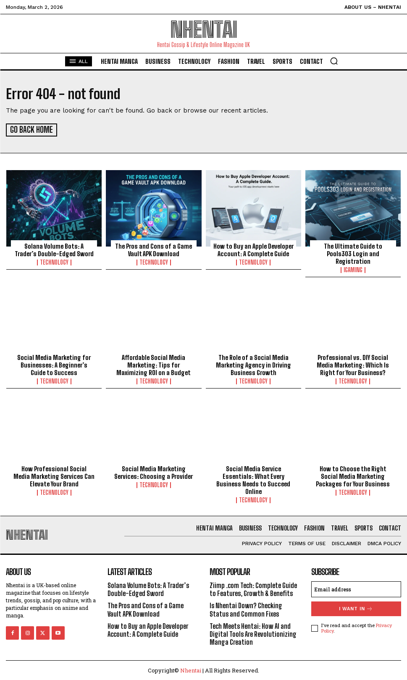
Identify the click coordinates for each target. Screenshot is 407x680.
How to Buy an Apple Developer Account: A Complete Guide (253, 249)
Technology (54, 262)
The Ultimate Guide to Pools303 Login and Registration (353, 253)
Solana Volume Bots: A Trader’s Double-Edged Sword (54, 249)
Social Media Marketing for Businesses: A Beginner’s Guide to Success (54, 364)
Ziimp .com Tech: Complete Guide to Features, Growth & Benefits (253, 588)
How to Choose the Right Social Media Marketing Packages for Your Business (353, 475)
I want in (356, 608)
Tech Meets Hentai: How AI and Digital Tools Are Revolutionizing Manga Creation (253, 633)
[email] (356, 588)
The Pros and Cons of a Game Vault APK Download (153, 249)
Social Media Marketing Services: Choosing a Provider (153, 471)
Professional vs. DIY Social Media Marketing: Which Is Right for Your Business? (353, 364)
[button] (334, 61)
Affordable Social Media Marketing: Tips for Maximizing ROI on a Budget (153, 364)
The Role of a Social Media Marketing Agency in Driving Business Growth (253, 364)
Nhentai (190, 669)
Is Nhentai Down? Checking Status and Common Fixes (246, 609)
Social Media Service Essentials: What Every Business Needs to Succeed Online (253, 479)
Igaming (353, 269)
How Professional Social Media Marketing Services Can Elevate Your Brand (54, 475)
